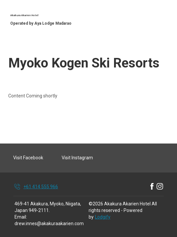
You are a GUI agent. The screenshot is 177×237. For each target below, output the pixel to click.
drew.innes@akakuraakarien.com (49, 223)
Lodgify (102, 217)
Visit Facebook (28, 157)
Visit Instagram (77, 157)
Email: (21, 217)
